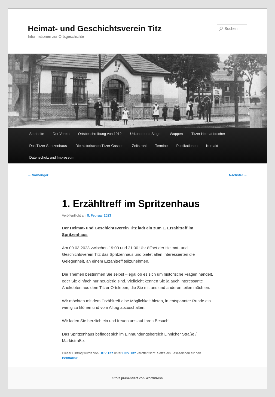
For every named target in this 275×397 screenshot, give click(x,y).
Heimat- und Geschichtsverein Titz (94, 28)
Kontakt (212, 146)
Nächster (238, 175)
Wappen (176, 134)
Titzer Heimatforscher (208, 134)
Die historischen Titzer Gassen (99, 146)
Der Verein (61, 134)
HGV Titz (106, 353)
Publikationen (186, 146)
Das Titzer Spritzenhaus (48, 146)
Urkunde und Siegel (145, 134)
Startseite (36, 134)
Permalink (69, 358)
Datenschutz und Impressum (51, 157)
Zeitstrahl (139, 146)
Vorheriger (38, 175)
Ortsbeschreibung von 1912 (100, 134)
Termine (161, 146)
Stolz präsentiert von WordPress (137, 378)
